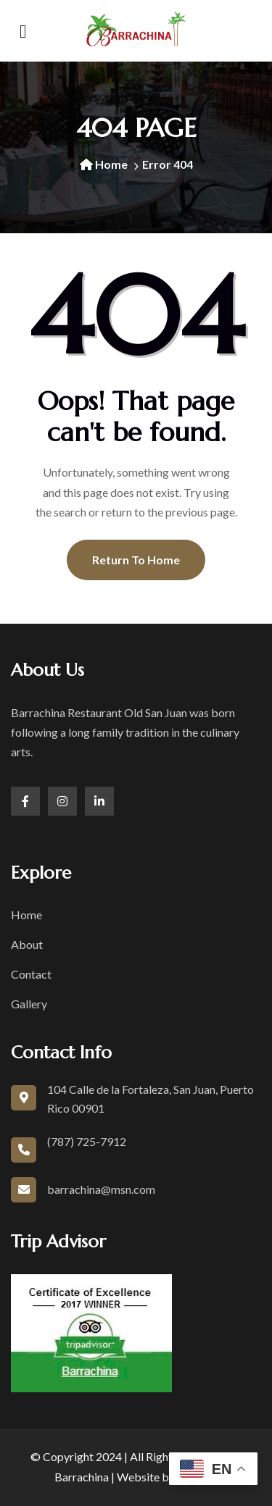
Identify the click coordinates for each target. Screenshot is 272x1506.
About (27, 944)
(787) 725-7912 (86, 1141)
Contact (31, 974)
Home (104, 164)
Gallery (29, 1004)
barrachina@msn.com (101, 1189)
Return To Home (136, 559)
